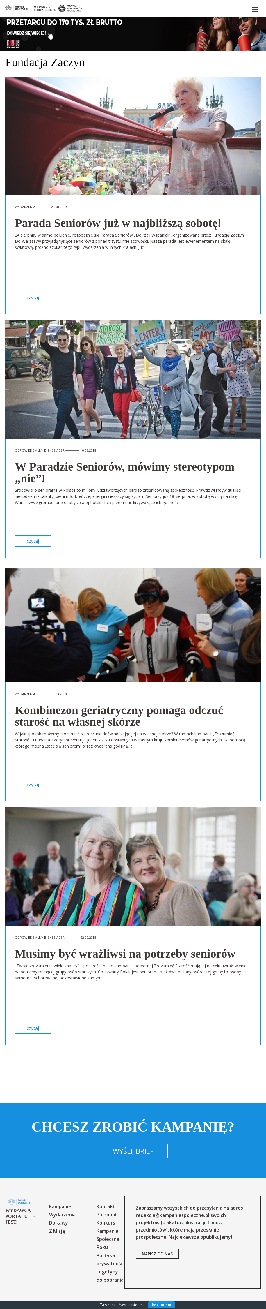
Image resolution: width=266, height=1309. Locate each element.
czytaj (33, 297)
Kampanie (60, 1206)
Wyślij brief (133, 1151)
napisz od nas (157, 1254)
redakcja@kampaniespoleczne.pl (172, 1215)
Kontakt (106, 1206)
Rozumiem (161, 1304)
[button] (254, 8)
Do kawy (58, 1223)
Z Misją (57, 1231)
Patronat (107, 1214)
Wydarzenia (62, 1214)
